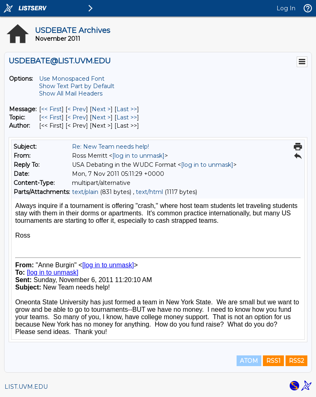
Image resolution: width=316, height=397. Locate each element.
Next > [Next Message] (101, 109)
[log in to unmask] (138, 155)
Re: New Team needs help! (110, 146)
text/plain (85, 192)
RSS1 (273, 360)
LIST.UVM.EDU (26, 386)
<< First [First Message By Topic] (51, 117)
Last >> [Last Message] (126, 109)
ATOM (249, 360)
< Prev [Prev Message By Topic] (76, 117)
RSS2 (296, 360)
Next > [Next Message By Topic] (101, 117)
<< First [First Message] (51, 109)
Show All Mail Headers (70, 93)
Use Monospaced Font (72, 78)
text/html (149, 192)
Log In (285, 8)
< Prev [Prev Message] (76, 109)
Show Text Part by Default (76, 86)
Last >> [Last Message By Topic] (126, 117)
